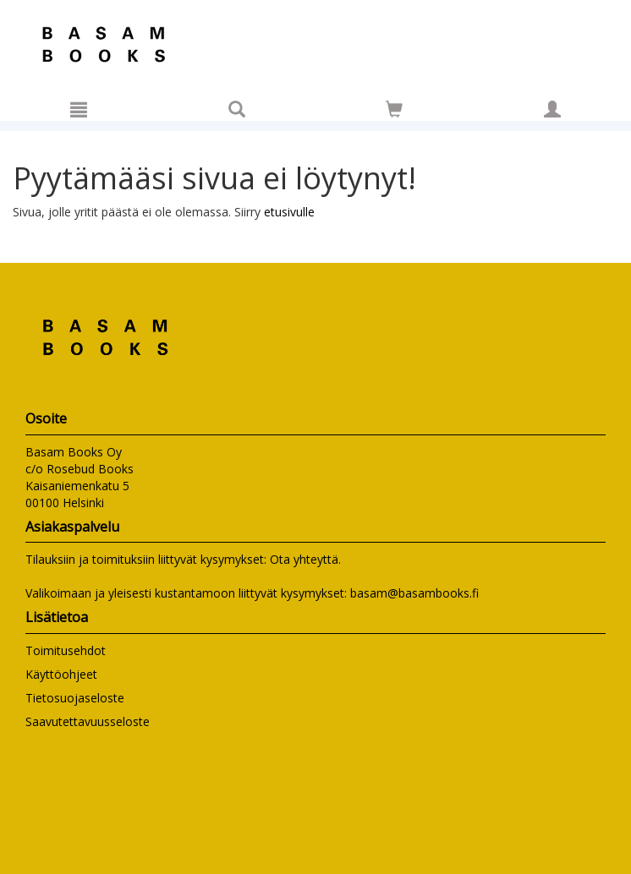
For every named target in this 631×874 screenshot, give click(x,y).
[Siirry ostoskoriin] (394, 109)
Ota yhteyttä (304, 559)
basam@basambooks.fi (414, 593)
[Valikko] (79, 109)
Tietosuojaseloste (74, 698)
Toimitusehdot (65, 650)
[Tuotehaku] (237, 109)
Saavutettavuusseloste (87, 721)
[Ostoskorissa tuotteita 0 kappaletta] (394, 112)
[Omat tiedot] (552, 109)
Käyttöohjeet (61, 674)
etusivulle (289, 212)
